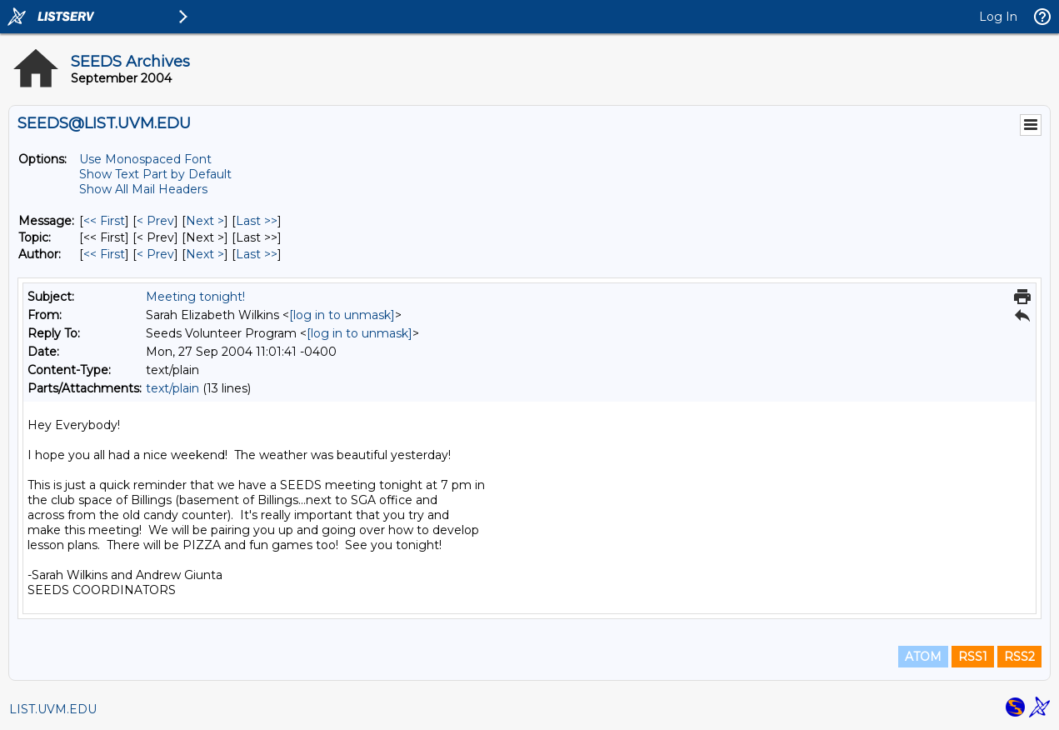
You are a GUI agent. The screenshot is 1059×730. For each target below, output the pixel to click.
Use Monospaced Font (145, 159)
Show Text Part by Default (155, 174)
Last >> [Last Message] (256, 220)
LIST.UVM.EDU (53, 709)
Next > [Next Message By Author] (205, 254)
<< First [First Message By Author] (104, 254)
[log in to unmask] (342, 315)
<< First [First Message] (104, 220)
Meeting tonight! (195, 296)
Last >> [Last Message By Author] (256, 254)
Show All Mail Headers (143, 189)
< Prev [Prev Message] (155, 220)
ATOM (923, 656)
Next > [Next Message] (205, 220)
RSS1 (972, 656)
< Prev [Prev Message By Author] (155, 254)
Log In (998, 16)
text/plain (172, 388)
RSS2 (1019, 656)
